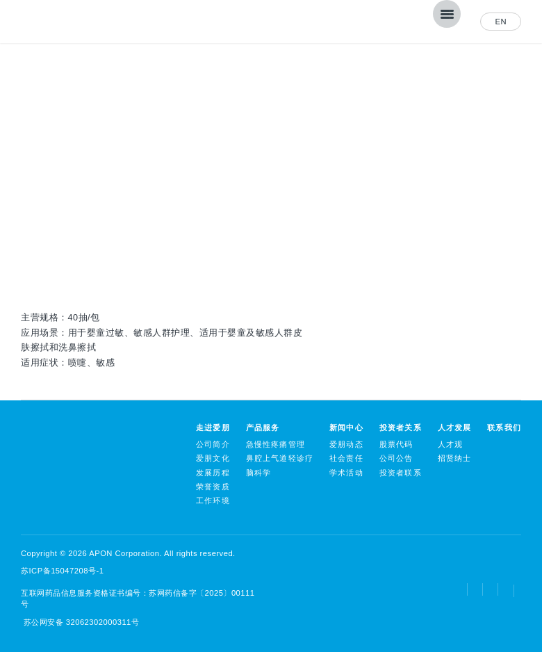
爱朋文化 (213, 458)
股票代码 (396, 444)
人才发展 (455, 427)
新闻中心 (346, 427)
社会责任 (346, 458)
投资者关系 (400, 427)
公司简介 (213, 444)
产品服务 (263, 427)
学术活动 (346, 472)
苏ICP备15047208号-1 (62, 571)
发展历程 (213, 472)
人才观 (450, 444)
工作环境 (213, 500)
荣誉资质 (213, 486)
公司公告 (396, 458)
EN (501, 21)
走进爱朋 (213, 427)
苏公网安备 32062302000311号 (80, 622)
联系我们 (504, 427)
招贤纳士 (455, 458)
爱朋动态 (346, 444)
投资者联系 (400, 472)
